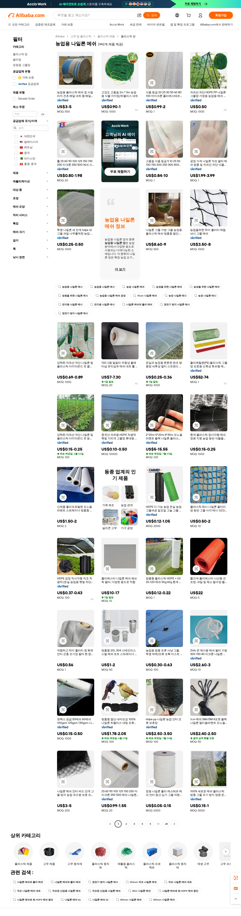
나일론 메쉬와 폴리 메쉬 (137, 304)
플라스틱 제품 (106, 36)
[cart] (189, 15)
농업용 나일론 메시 (70, 286)
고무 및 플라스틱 (80, 36)
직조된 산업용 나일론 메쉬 (64, 891)
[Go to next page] (174, 824)
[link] (236, 878)
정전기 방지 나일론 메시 (175, 304)
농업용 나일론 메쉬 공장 (111, 295)
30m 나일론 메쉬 (139, 891)
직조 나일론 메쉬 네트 (178, 882)
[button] (139, 15)
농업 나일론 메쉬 (133, 286)
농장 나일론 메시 (175, 295)
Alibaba (59, 36)
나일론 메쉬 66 (71, 899)
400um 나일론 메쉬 (129, 899)
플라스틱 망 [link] (128, 36)
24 (166, 824)
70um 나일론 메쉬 (145, 295)
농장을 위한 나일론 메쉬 (167, 286)
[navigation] (30, 430)
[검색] (151, 15)
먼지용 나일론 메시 (70, 304)
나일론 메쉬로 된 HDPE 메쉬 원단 (178, 891)
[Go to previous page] (110, 824)
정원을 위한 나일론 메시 (73, 295)
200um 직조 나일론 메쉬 (141, 882)
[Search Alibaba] (95, 15)
